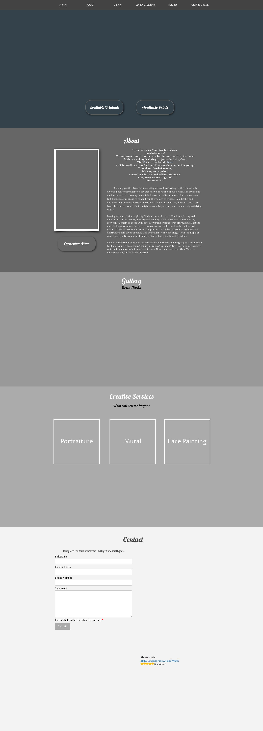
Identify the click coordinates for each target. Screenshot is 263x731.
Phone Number (63, 577)
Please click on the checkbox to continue (79, 620)
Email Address (63, 567)
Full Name (61, 556)
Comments (61, 588)
